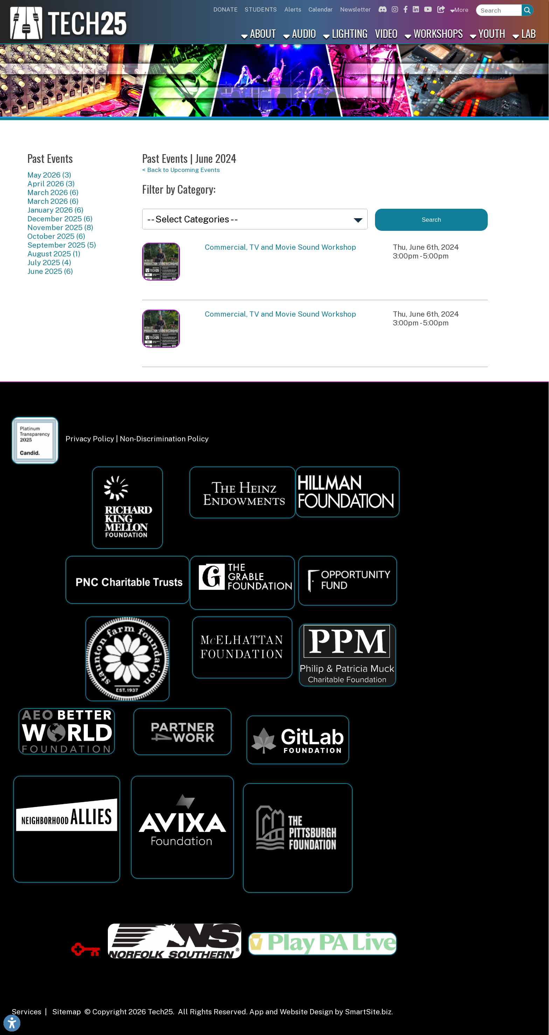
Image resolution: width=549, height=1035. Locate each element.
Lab (524, 33)
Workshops (434, 33)
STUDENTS (261, 9)
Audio (299, 33)
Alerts (292, 9)
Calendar (320, 9)
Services (26, 1011)
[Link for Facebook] (404, 9)
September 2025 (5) (61, 245)
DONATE (225, 9)
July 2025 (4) (49, 262)
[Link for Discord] (381, 9)
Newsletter (355, 9)
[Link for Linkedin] (415, 9)
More (459, 9)
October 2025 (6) (56, 236)
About (258, 33)
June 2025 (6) (50, 271)
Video (386, 33)
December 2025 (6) (60, 218)
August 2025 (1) (54, 253)
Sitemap (66, 1011)
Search (431, 219)
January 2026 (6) (55, 210)
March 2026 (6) (53, 192)
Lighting (345, 33)
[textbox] (499, 10)
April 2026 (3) (51, 183)
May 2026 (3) (49, 175)
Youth (487, 33)
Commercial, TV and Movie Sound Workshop (280, 247)
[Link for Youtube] (427, 9)
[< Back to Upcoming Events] (315, 169)
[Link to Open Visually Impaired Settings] (12, 1023)
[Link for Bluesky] (439, 9)
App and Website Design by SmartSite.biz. (321, 1011)
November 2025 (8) (60, 227)
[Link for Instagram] (393, 9)
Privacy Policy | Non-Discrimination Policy (137, 438)
